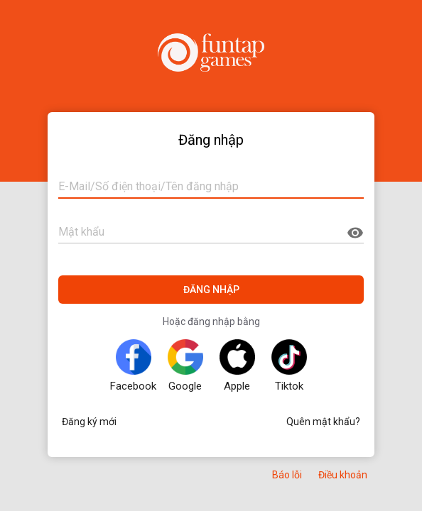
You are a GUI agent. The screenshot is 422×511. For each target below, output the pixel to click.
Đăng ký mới (89, 421)
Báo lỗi (287, 474)
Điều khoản (342, 474)
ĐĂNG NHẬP (211, 289)
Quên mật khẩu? (323, 421)
